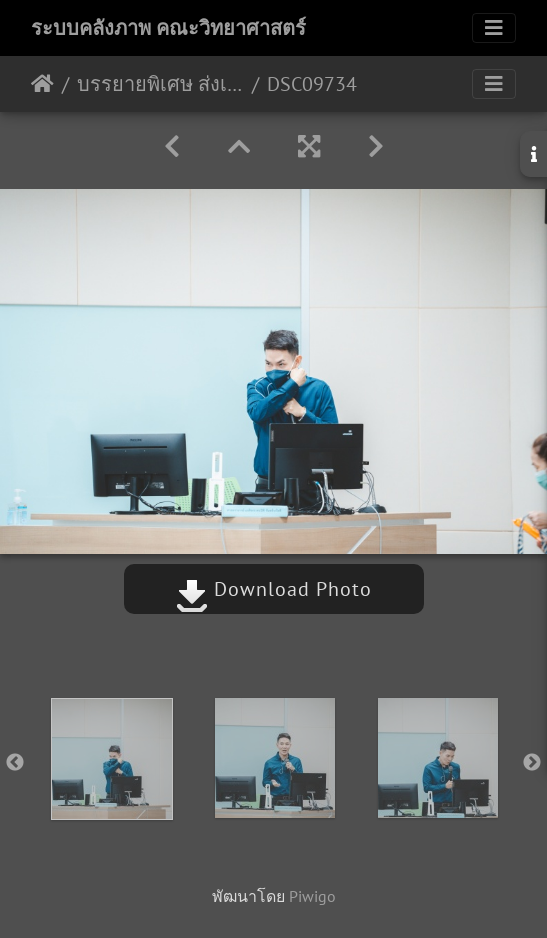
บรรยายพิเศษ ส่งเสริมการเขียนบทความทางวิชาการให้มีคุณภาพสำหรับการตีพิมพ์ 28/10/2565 (160, 84)
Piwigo (312, 896)
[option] (111, 759)
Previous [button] (15, 763)
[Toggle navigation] (494, 28)
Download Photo (274, 589)
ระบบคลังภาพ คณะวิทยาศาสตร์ (168, 28)
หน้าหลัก (42, 84)
